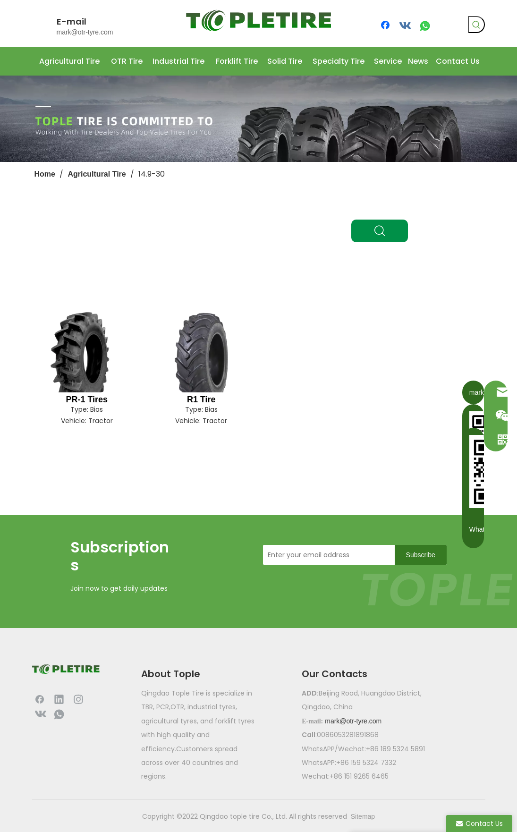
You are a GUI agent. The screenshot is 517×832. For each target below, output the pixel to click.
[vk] (405, 26)
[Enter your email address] (326, 555)
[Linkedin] (59, 698)
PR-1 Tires (87, 399)
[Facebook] (386, 26)
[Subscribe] (421, 555)
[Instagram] (78, 698)
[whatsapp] (424, 26)
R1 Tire (201, 399)
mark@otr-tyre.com (85, 32)
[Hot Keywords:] (476, 24)
